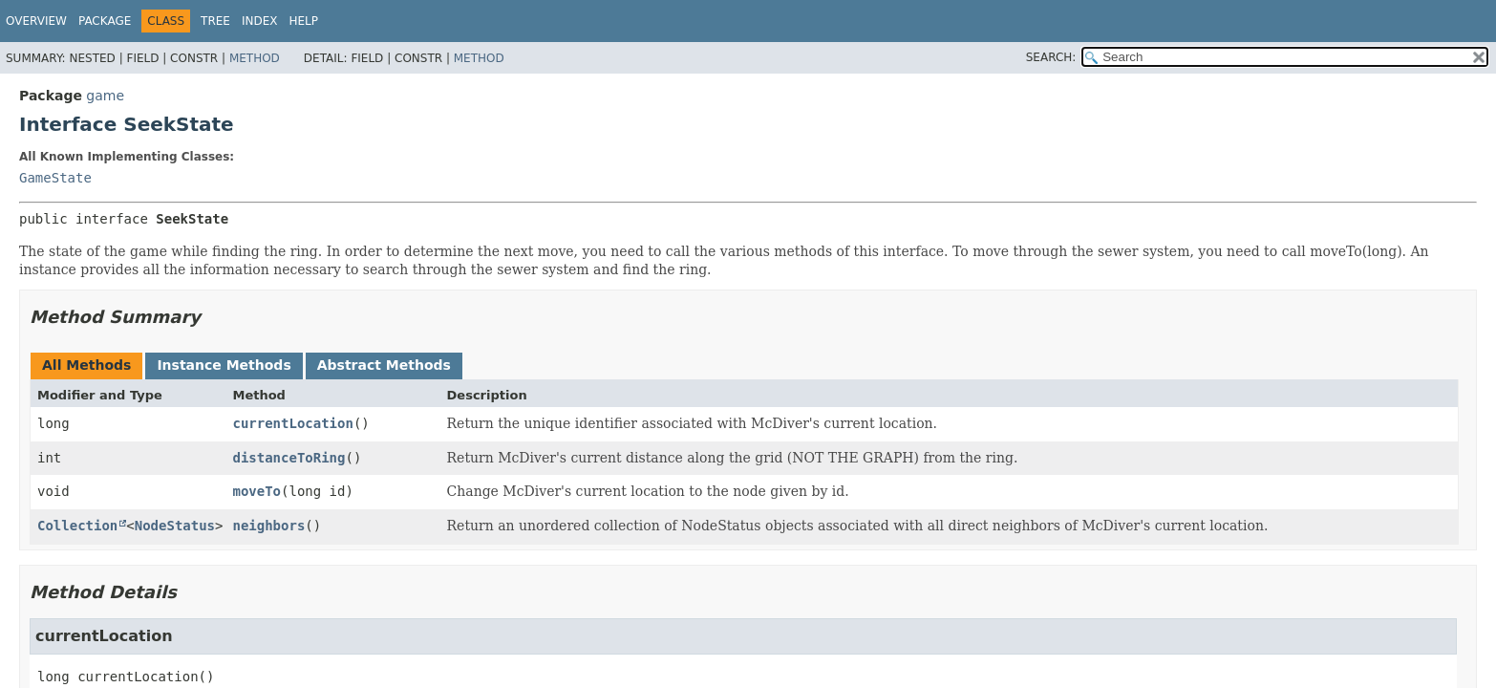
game (105, 95)
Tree (215, 21)
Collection (77, 525)
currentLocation (292, 423)
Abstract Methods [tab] (384, 365)
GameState (55, 177)
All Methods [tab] (86, 365)
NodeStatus (175, 525)
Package (104, 21)
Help (304, 21)
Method (254, 58)
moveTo (256, 491)
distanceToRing (288, 457)
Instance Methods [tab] (223, 365)
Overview (36, 21)
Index (260, 21)
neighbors (268, 525)
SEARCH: (1051, 57)
